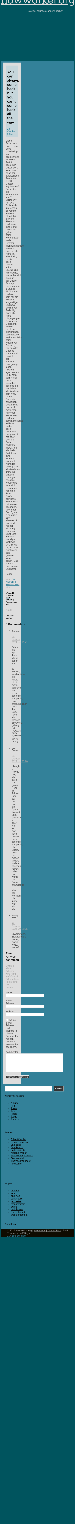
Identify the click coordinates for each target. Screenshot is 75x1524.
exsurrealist (17, 1202)
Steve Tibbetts (18, 1215)
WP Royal (25, 1237)
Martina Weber (19, 1156)
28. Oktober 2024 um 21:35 (20, 926)
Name (9, 992)
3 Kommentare (12, 583)
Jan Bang (16, 1148)
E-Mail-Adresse (10, 1002)
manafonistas (18, 1207)
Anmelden (10, 1227)
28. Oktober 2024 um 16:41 (20, 640)
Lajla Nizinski (11, 580)
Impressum (40, 1234)
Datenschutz (54, 1234)
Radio (14, 1117)
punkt (14, 1210)
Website (10, 1011)
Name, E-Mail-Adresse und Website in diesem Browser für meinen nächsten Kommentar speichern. (12, 1033)
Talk (13, 1114)
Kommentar (12, 1052)
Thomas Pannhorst (21, 1164)
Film (13, 1109)
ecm (13, 1197)
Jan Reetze (17, 1151)
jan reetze (16, 1205)
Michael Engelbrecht (22, 1159)
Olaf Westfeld (18, 1162)
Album (14, 1106)
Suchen (58, 1092)
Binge (14, 1120)
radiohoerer (17, 1213)
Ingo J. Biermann (20, 1145)
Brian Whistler (18, 1143)
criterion (15, 1194)
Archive (15, 1123)
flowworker (16, 1167)
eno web (15, 1199)
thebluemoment (19, 1218)
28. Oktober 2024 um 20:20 (20, 759)
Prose (14, 1112)
